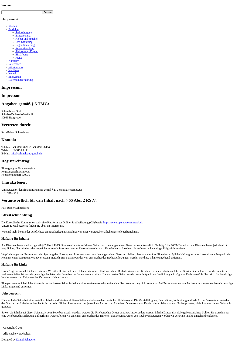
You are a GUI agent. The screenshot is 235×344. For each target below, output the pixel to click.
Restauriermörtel (24, 48)
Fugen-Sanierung (25, 45)
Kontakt (13, 73)
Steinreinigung (23, 32)
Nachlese (13, 70)
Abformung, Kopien (26, 51)
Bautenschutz (22, 35)
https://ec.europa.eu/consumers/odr (122, 222)
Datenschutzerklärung (20, 79)
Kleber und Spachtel (26, 38)
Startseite (13, 26)
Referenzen (14, 63)
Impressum (14, 76)
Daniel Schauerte (25, 339)
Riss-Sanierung (24, 41)
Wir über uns (15, 67)
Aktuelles (13, 60)
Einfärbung (21, 54)
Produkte (13, 29)
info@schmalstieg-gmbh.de (26, 153)
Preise (18, 57)
